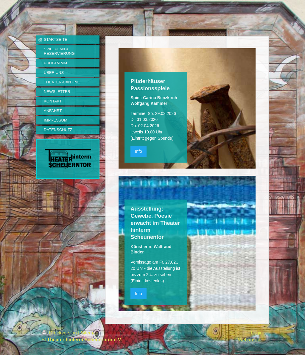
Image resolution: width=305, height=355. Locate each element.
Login (257, 332)
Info (138, 151)
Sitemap (89, 332)
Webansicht (250, 339)
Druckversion (60, 332)
